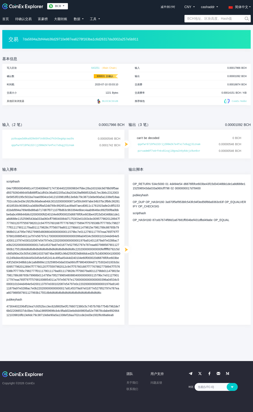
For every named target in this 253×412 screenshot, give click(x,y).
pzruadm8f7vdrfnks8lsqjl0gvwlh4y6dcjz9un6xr (169, 151)
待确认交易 (23, 19)
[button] (237, 6)
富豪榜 (43, 19)
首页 (5, 19)
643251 (95, 67)
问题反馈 (156, 382)
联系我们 (132, 389)
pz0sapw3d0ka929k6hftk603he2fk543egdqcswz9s (42, 138)
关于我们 (132, 382)
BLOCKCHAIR (107, 101)
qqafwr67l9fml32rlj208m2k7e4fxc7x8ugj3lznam (42, 145)
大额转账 (60, 19)
